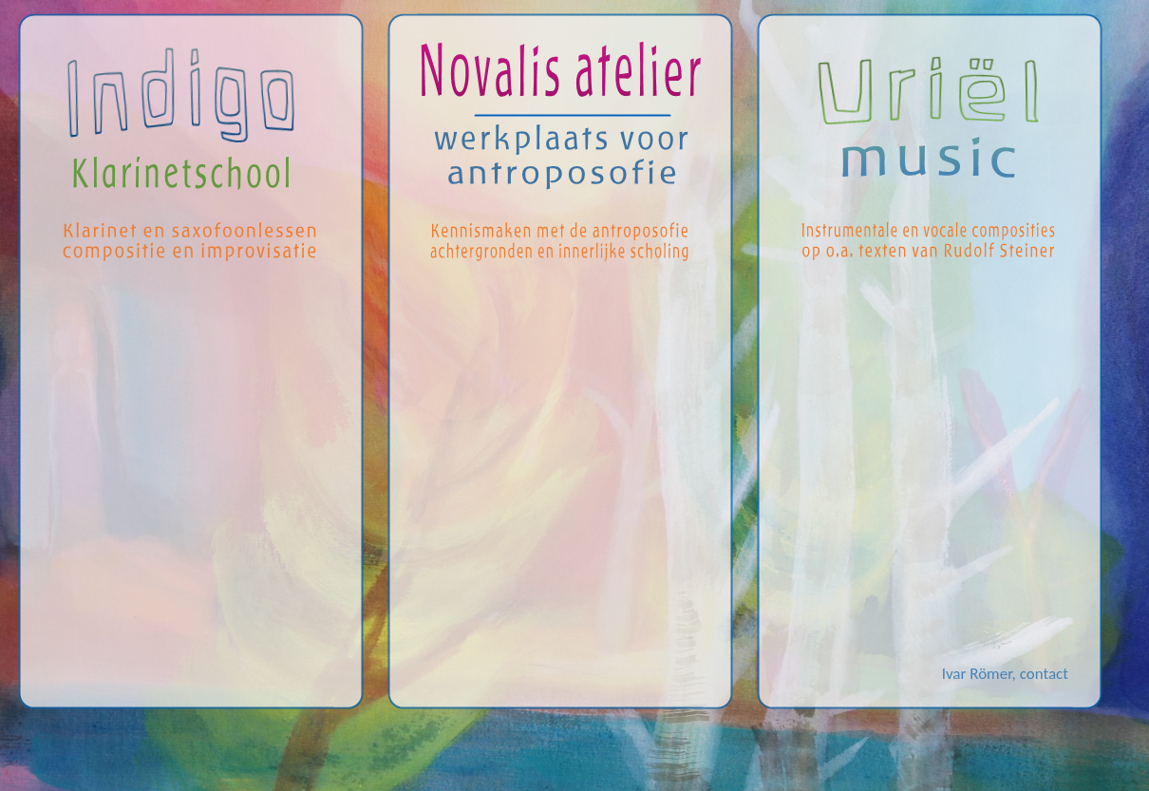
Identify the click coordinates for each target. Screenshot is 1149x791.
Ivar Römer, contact (1005, 674)
